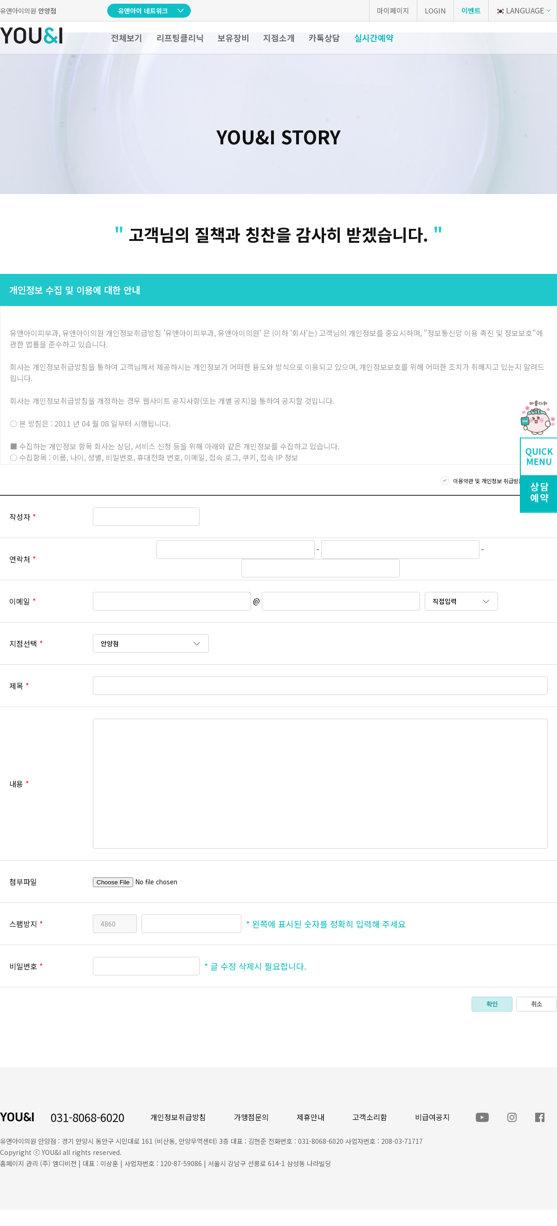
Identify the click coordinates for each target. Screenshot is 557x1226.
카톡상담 (324, 38)
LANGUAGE (519, 10)
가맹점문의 (251, 1116)
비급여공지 (432, 1116)
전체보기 (126, 38)
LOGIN (435, 10)
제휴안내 (310, 1116)
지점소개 (279, 38)
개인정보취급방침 (178, 1116)
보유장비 (233, 38)
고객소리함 (369, 1116)
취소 (536, 1003)
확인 (492, 1003)
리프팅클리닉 (180, 38)
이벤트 (471, 10)
